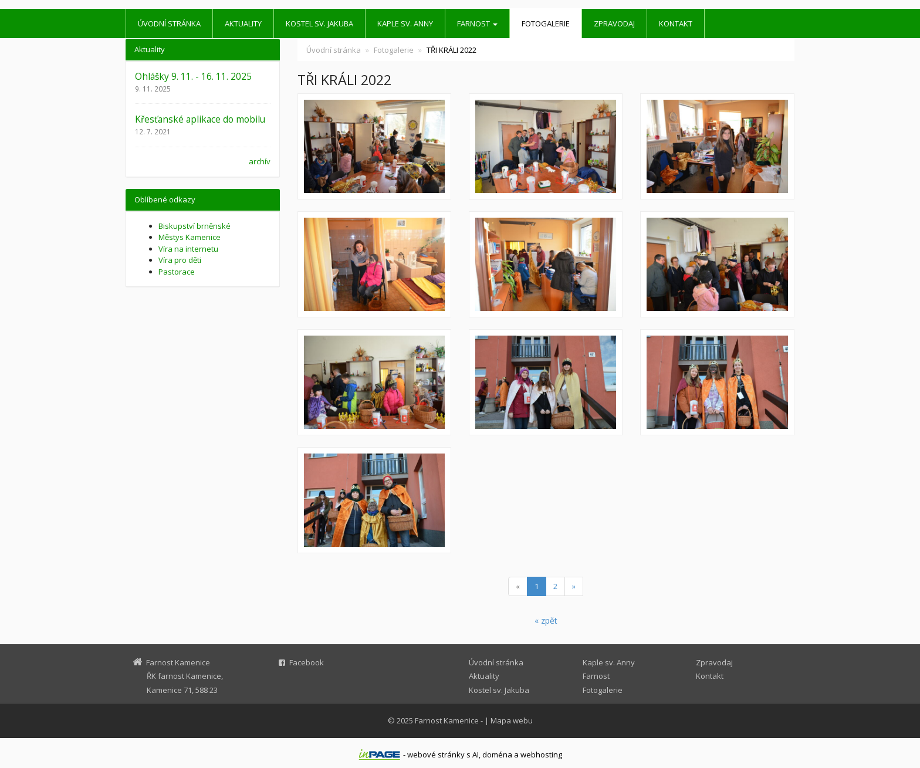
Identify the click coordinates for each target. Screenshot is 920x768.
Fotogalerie (546, 23)
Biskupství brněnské (194, 226)
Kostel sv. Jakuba (319, 23)
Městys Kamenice (189, 237)
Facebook (306, 662)
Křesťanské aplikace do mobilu (200, 119)
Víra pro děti (179, 260)
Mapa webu (512, 720)
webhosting (541, 754)
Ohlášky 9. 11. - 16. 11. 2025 (193, 76)
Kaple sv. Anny (405, 23)
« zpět (546, 620)
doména (497, 754)
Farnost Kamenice (447, 720)
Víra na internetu (188, 248)
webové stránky (436, 754)
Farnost (477, 23)
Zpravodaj (614, 23)
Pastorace (176, 271)
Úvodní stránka (169, 23)
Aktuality (243, 23)
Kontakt (675, 23)
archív (259, 161)
